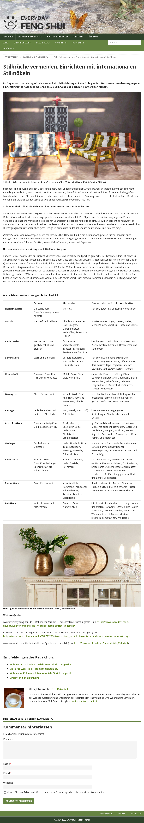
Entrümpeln (8, 48)
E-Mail (6, 773)
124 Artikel (62, 689)
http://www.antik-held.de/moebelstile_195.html (101, 643)
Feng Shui (7, 36)
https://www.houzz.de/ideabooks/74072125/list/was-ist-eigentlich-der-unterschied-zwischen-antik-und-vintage (66, 636)
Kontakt (122, 813)
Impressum (136, 813)
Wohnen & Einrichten (30, 36)
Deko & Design (43, 42)
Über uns (93, 36)
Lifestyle (78, 36)
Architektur (61, 42)
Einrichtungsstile (22, 42)
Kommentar (9, 739)
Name (6, 763)
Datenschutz (106, 813)
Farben (5, 42)
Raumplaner (78, 42)
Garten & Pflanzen (57, 36)
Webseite (8, 782)
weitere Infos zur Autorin (85, 701)
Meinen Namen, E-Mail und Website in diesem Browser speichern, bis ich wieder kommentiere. (56, 792)
